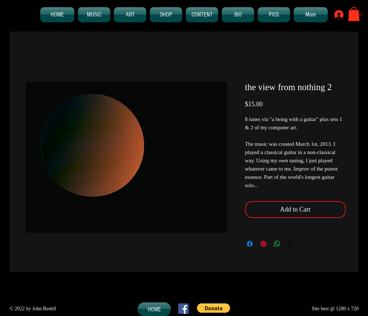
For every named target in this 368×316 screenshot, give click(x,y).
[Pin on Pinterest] (263, 244)
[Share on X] (290, 244)
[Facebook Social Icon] (183, 308)
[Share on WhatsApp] (277, 244)
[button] (354, 14)
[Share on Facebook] (249, 244)
